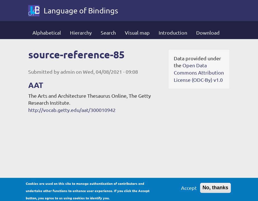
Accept (189, 189)
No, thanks (215, 189)
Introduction (173, 32)
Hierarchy (81, 32)
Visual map (137, 32)
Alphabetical (46, 32)
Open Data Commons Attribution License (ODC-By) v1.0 (199, 72)
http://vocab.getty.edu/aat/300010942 (72, 110)
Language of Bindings (81, 10)
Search (108, 32)
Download (208, 32)
